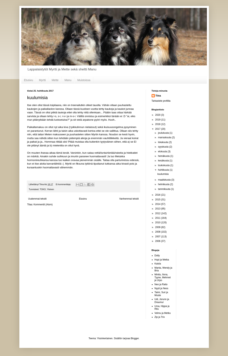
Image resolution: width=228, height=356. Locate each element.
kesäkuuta (163, 160)
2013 (158, 208)
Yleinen (50, 189)
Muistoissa (83, 80)
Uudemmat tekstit (37, 198)
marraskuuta (165, 137)
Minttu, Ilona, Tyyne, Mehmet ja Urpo (163, 277)
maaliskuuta (164, 179)
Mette (55, 80)
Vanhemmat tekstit (129, 198)
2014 (158, 204)
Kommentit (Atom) (43, 204)
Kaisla (158, 263)
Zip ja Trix (160, 317)
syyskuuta (163, 146)
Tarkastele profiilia (161, 100)
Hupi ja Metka (162, 259)
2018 (158, 124)
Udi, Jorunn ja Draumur (162, 300)
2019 (158, 119)
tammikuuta (164, 189)
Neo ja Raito (161, 284)
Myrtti (42, 80)
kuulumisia (37, 97)
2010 (158, 222)
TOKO (43, 189)
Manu (68, 80)
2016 (158, 194)
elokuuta (163, 151)
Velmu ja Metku (163, 313)
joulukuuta (163, 133)
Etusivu (28, 80)
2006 (158, 241)
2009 (158, 227)
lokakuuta (163, 142)
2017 (158, 129)
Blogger (135, 338)
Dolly (157, 255)
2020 (158, 115)
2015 (158, 199)
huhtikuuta (164, 170)
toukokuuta (164, 165)
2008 (158, 231)
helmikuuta (164, 184)
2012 (158, 213)
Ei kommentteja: (63, 184)
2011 (158, 218)
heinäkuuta (164, 156)
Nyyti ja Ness (161, 288)
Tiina (158, 95)
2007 (158, 236)
